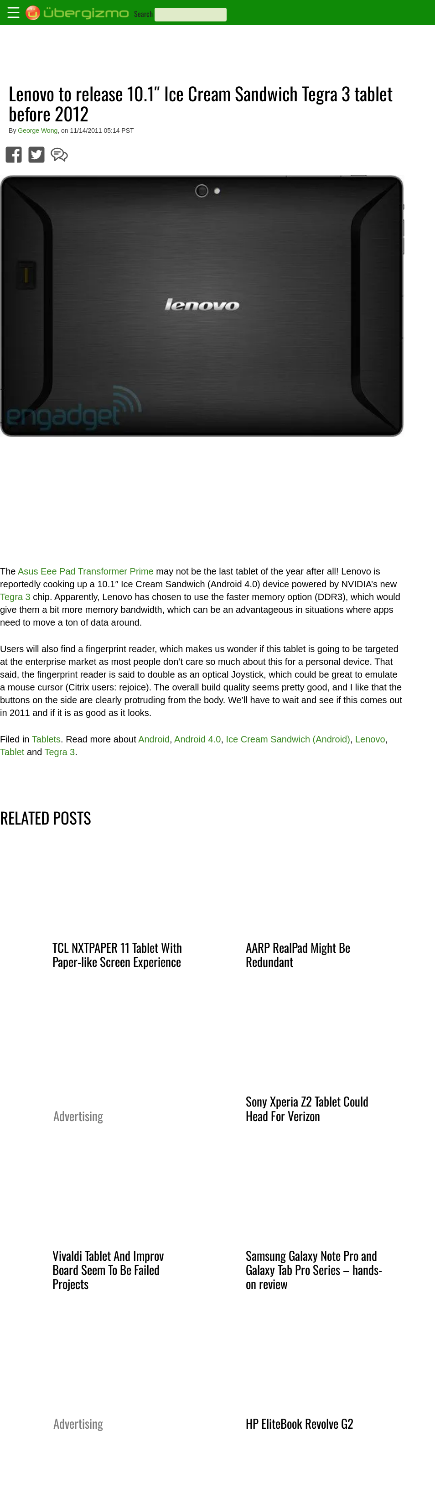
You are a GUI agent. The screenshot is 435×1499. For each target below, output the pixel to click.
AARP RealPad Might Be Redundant (298, 954)
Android (154, 739)
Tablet (12, 752)
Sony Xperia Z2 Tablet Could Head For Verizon (307, 1108)
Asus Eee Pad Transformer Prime (86, 571)
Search (143, 13)
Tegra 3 (15, 597)
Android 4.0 (197, 739)
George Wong (37, 130)
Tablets (46, 739)
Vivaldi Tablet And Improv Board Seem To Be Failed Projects (108, 1269)
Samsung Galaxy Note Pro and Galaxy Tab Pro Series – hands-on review (314, 1269)
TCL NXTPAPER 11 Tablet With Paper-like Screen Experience (117, 954)
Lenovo (370, 739)
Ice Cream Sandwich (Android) (288, 739)
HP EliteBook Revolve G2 (299, 1423)
